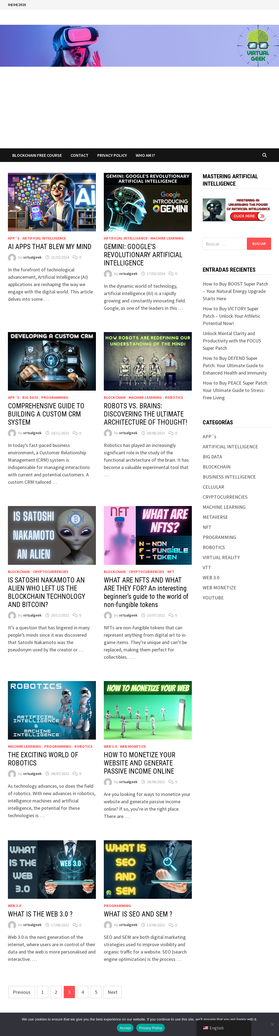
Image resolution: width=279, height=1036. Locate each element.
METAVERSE (215, 517)
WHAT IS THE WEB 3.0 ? (40, 914)
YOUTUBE (213, 597)
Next (112, 992)
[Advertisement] (139, 107)
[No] (272, 1024)
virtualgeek (32, 257)
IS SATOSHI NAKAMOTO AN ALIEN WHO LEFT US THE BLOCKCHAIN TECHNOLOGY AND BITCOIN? (46, 592)
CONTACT (80, 155)
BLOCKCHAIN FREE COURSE (37, 155)
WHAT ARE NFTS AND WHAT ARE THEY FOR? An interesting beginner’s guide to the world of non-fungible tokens (146, 592)
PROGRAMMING (54, 397)
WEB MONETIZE (133, 746)
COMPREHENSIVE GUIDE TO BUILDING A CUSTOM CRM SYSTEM (46, 414)
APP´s (13, 238)
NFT (170, 571)
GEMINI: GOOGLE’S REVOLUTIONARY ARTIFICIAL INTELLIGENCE (143, 255)
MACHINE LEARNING (167, 238)
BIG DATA (30, 397)
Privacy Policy (112, 155)
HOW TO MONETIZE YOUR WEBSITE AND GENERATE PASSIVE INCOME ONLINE (139, 763)
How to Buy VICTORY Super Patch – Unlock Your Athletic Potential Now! (231, 315)
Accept (125, 1028)
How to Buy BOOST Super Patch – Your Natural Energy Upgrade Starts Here (235, 291)
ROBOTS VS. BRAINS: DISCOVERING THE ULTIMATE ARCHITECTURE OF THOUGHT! (145, 414)
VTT (207, 567)
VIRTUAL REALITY (221, 557)
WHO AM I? (145, 155)
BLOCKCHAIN (115, 397)
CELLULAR (213, 487)
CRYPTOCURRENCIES (50, 571)
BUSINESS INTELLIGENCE (229, 477)
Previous (22, 992)
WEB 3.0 (110, 746)
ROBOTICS (174, 397)
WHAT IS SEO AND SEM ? (138, 914)
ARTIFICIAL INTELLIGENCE (44, 238)
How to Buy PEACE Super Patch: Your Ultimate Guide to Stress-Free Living (235, 390)
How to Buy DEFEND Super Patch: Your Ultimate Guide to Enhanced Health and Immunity (235, 365)
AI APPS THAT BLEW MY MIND (50, 247)
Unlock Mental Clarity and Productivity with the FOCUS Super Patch (232, 340)
